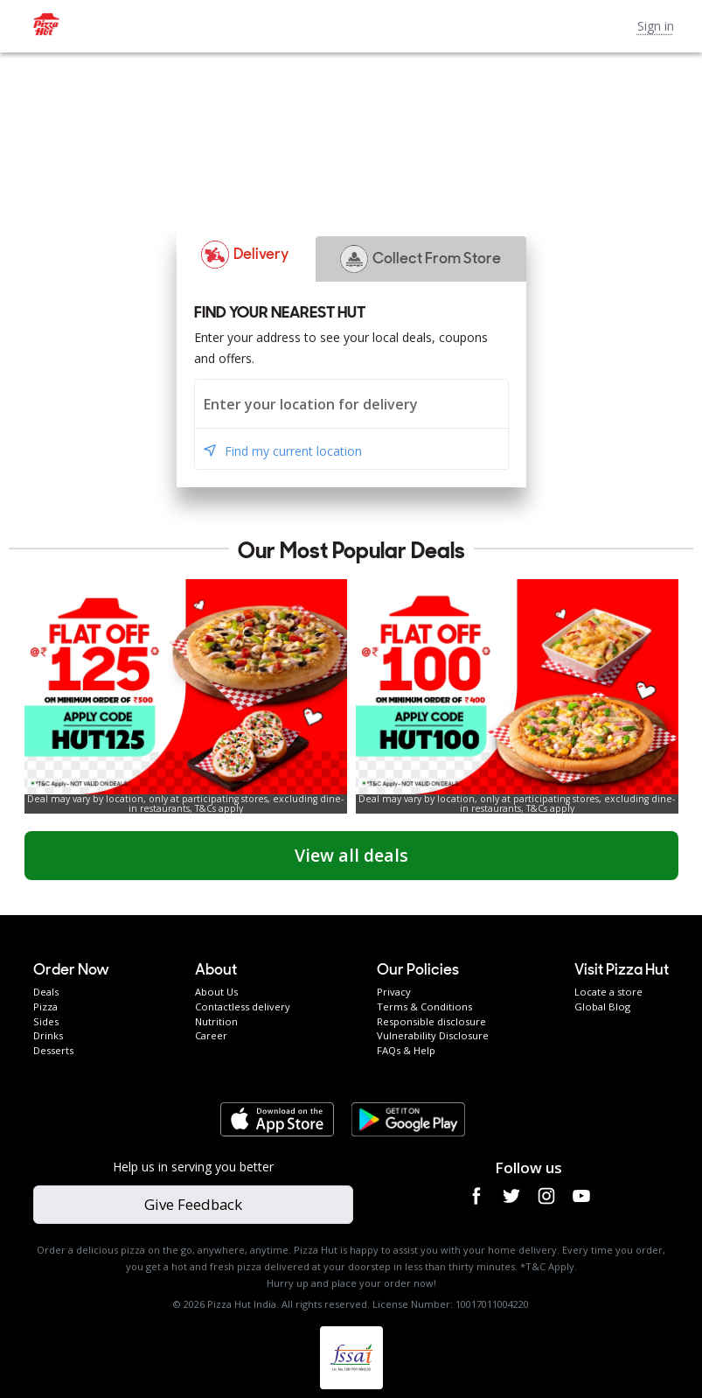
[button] (245, 254)
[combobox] (351, 404)
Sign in (655, 25)
